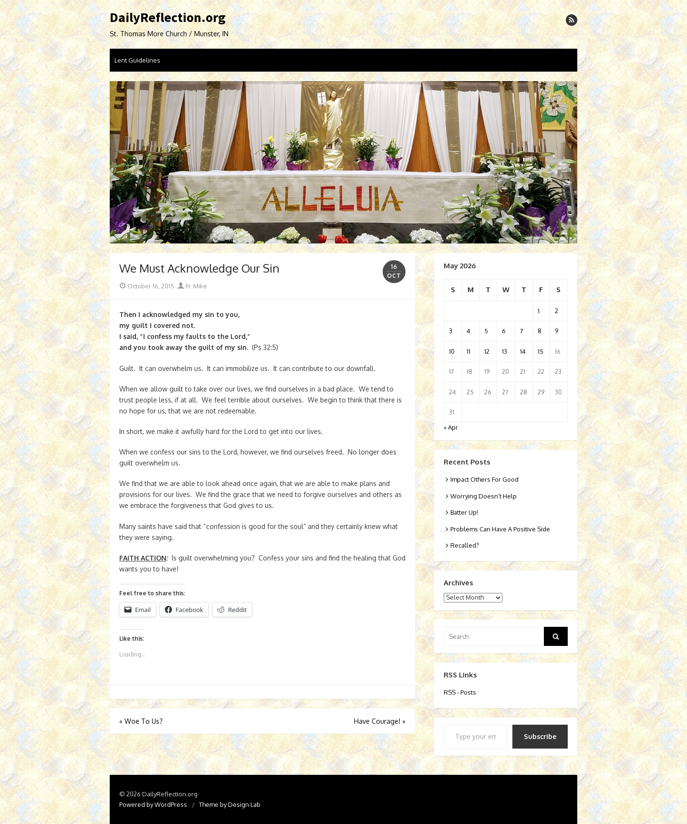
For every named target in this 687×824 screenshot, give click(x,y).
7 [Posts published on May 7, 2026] (521, 331)
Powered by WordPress (153, 804)
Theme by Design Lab (229, 804)
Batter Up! (464, 512)
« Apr (451, 427)
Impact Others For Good (484, 479)
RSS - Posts (460, 692)
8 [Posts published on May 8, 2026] (539, 331)
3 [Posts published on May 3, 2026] (450, 331)
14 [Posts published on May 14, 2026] (523, 351)
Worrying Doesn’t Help (483, 496)
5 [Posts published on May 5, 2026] (486, 331)
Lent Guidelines (137, 60)
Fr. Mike (192, 286)
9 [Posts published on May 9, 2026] (556, 331)
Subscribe (540, 736)
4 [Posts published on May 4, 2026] (468, 331)
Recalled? (464, 545)
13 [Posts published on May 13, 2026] (504, 351)
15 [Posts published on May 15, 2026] (540, 351)
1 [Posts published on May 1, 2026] (539, 311)
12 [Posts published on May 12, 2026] (486, 351)
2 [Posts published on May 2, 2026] (556, 311)
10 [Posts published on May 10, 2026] (452, 351)
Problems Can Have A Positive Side (500, 529)
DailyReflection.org (168, 18)
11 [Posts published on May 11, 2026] (468, 351)
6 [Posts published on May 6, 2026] (504, 331)
